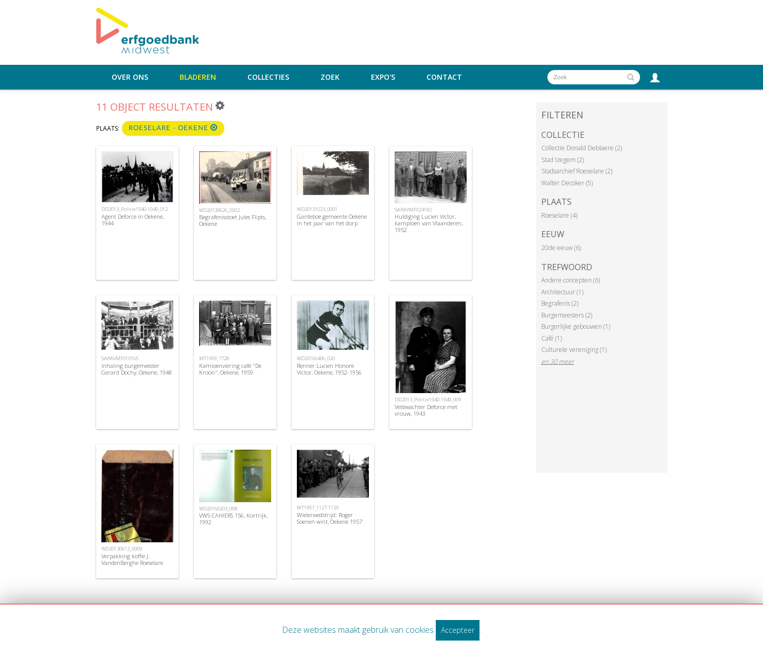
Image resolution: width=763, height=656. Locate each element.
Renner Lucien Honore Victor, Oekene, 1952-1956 (329, 369)
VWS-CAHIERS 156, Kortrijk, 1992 (233, 518)
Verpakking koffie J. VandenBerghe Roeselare (132, 559)
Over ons (130, 77)
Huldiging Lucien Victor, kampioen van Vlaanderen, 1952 (429, 223)
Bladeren (198, 77)
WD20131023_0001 (317, 209)
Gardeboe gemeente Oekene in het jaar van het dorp (332, 219)
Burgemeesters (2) (566, 315)
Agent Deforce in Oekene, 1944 (132, 219)
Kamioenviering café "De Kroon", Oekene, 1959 (230, 369)
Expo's (383, 77)
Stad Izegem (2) (562, 159)
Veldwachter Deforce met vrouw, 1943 (426, 410)
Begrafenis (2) (559, 303)
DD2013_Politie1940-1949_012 (134, 209)
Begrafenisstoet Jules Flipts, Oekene (232, 220)
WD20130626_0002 (219, 210)
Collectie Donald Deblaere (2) (581, 148)
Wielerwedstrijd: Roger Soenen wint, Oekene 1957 (329, 518)
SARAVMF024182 (413, 209)
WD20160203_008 (218, 508)
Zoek (330, 77)
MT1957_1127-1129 (318, 507)
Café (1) (551, 338)
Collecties (268, 77)
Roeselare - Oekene (173, 128)
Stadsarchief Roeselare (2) (576, 171)
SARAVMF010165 (119, 358)
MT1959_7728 (214, 358)
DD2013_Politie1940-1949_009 (428, 399)
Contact (444, 77)
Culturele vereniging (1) (574, 349)
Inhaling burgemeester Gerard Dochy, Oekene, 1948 (136, 369)
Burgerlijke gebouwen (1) (575, 326)
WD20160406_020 (316, 358)
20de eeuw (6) (561, 247)
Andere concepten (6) (570, 280)
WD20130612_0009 (121, 548)
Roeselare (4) (559, 215)
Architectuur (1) (562, 292)
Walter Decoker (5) (567, 183)
